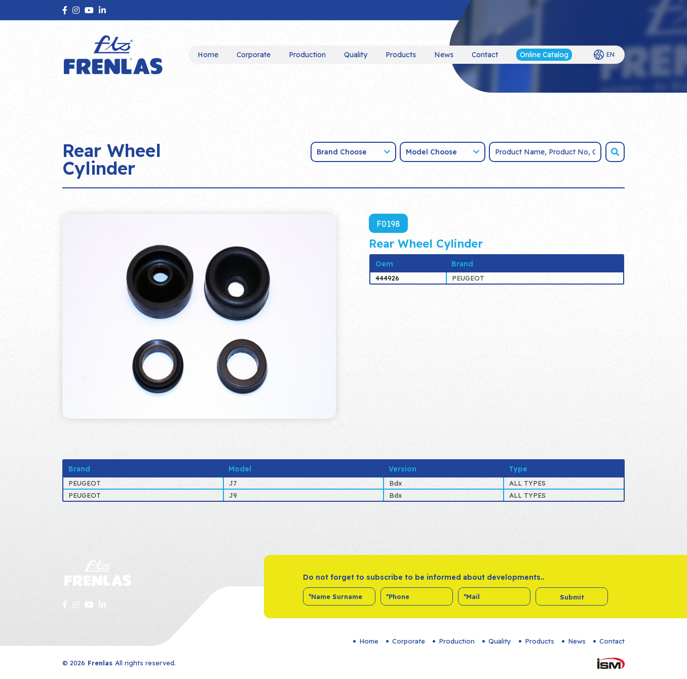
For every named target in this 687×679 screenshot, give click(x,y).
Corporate (254, 54)
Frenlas (100, 662)
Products (401, 54)
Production (307, 54)
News (443, 54)
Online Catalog (544, 54)
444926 (387, 278)
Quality (355, 54)
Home (208, 54)
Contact (485, 54)
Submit (572, 597)
